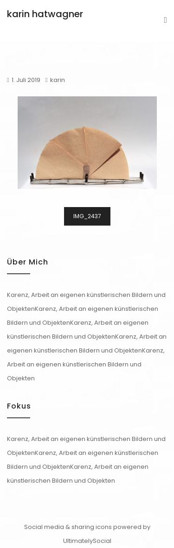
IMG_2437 (87, 216)
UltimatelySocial (87, 540)
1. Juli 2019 (26, 80)
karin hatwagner (45, 13)
